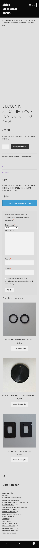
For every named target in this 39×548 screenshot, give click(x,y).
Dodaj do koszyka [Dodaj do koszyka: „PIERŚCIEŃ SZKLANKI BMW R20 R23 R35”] (19, 331)
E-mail (8, 251)
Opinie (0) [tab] (5, 155)
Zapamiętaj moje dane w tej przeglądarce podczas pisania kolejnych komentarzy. (19, 264)
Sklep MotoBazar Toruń (9, 9)
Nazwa (8, 242)
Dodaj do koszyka (19, 129)
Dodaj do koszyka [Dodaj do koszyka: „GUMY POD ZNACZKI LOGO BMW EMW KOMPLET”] (19, 387)
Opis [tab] (4, 149)
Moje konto (6, 544)
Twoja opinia (10, 213)
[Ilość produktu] (5, 129)
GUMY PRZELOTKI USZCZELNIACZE (24, 20)
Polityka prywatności (9, 533)
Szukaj (19, 544)
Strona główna (8, 20)
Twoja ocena (10, 208)
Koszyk (30, 543)
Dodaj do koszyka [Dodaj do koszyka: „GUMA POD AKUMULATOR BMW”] (19, 443)
